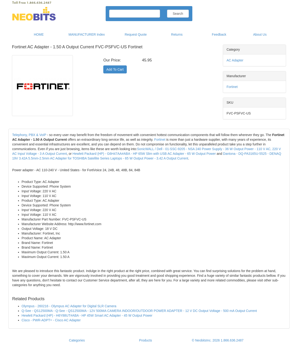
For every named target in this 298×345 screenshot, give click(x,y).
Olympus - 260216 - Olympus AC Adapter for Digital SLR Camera (69, 306)
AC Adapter (235, 60)
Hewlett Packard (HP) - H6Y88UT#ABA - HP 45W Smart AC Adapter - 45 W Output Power (87, 315)
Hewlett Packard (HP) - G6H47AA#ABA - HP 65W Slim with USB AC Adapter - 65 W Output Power (144, 153)
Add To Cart (115, 69)
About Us (260, 34)
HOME (39, 34)
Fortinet (232, 87)
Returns (177, 34)
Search (178, 13)
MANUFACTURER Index (86, 34)
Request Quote (136, 34)
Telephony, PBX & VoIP (29, 135)
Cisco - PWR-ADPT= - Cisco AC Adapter (51, 320)
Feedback (219, 34)
